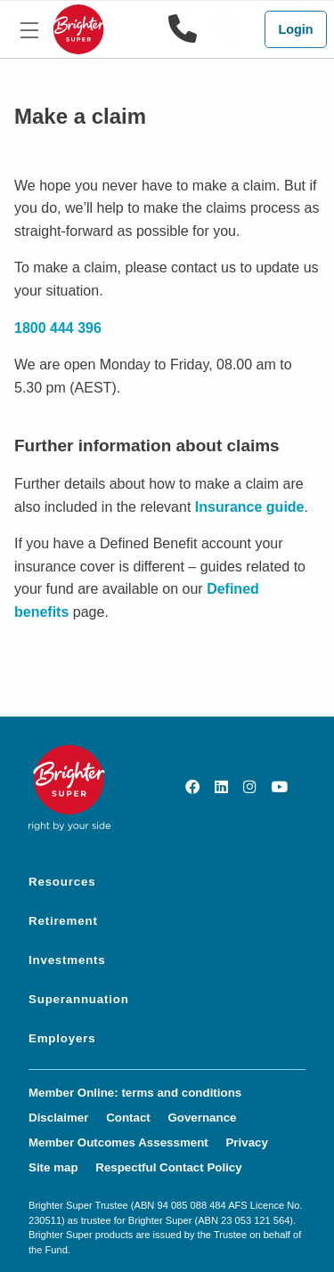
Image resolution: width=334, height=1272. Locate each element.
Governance (201, 1117)
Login (295, 29)
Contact (128, 1117)
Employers (62, 1038)
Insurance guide (250, 506)
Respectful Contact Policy (168, 1167)
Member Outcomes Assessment (118, 1142)
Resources (62, 881)
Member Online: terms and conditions (135, 1092)
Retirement (63, 921)
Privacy (246, 1142)
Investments (67, 960)
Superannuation (79, 999)
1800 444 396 (58, 328)
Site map (53, 1167)
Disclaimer (58, 1117)
